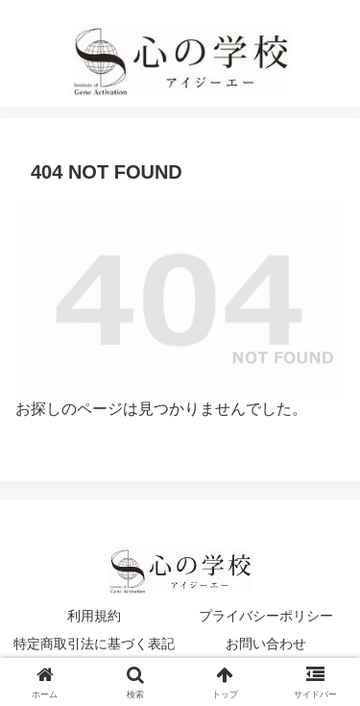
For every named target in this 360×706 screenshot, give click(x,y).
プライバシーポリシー (266, 615)
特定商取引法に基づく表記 (94, 643)
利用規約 (94, 615)
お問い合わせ (266, 643)
